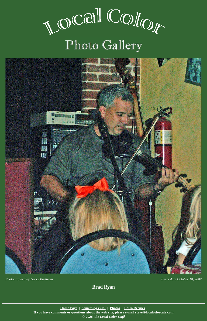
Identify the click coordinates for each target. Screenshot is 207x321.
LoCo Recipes (134, 308)
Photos (115, 308)
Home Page (68, 308)
